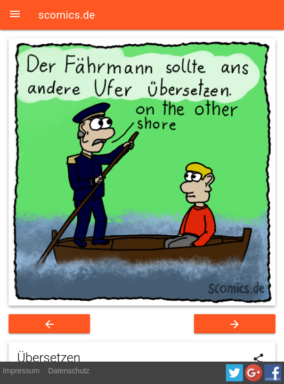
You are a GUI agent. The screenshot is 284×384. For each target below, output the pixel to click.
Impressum (21, 370)
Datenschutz (69, 370)
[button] (15, 15)
